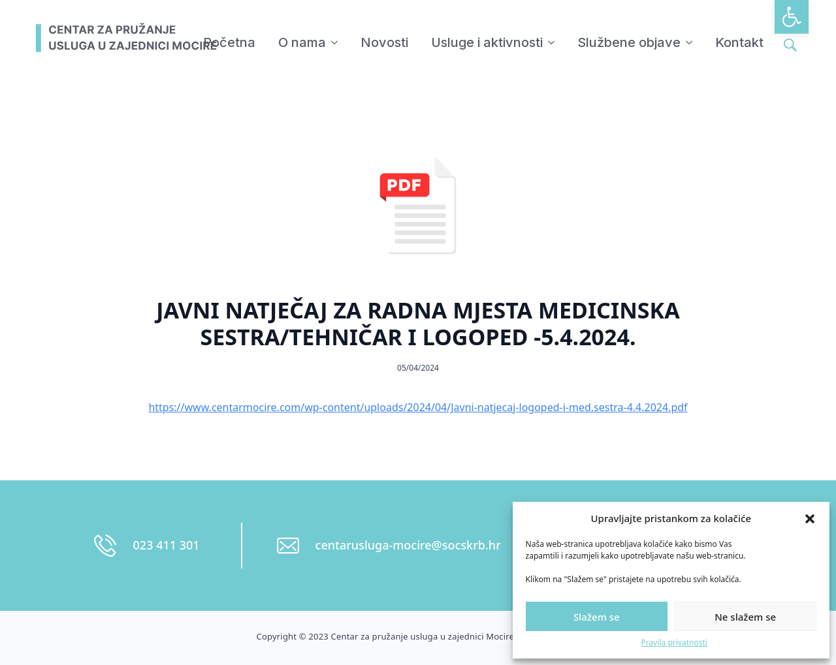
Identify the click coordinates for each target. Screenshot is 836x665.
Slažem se (596, 616)
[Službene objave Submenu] (690, 42)
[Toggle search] (790, 45)
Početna (229, 42)
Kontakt (739, 42)
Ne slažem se (745, 616)
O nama (302, 42)
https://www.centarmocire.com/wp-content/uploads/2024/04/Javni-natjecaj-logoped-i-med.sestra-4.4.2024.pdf (417, 407)
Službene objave (629, 42)
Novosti (384, 42)
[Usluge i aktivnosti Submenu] (552, 42)
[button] (792, 17)
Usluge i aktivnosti (487, 42)
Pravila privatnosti (674, 643)
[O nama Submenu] (335, 42)
